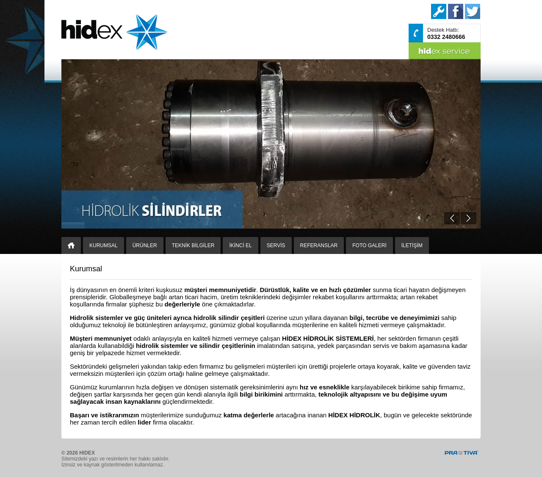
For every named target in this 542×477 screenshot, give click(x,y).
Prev (452, 218)
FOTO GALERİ (369, 245)
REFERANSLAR (319, 245)
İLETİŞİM (412, 245)
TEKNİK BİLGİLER (193, 245)
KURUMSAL (103, 245)
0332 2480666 (446, 36)
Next (468, 218)
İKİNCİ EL (240, 245)
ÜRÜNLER (145, 245)
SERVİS (276, 245)
